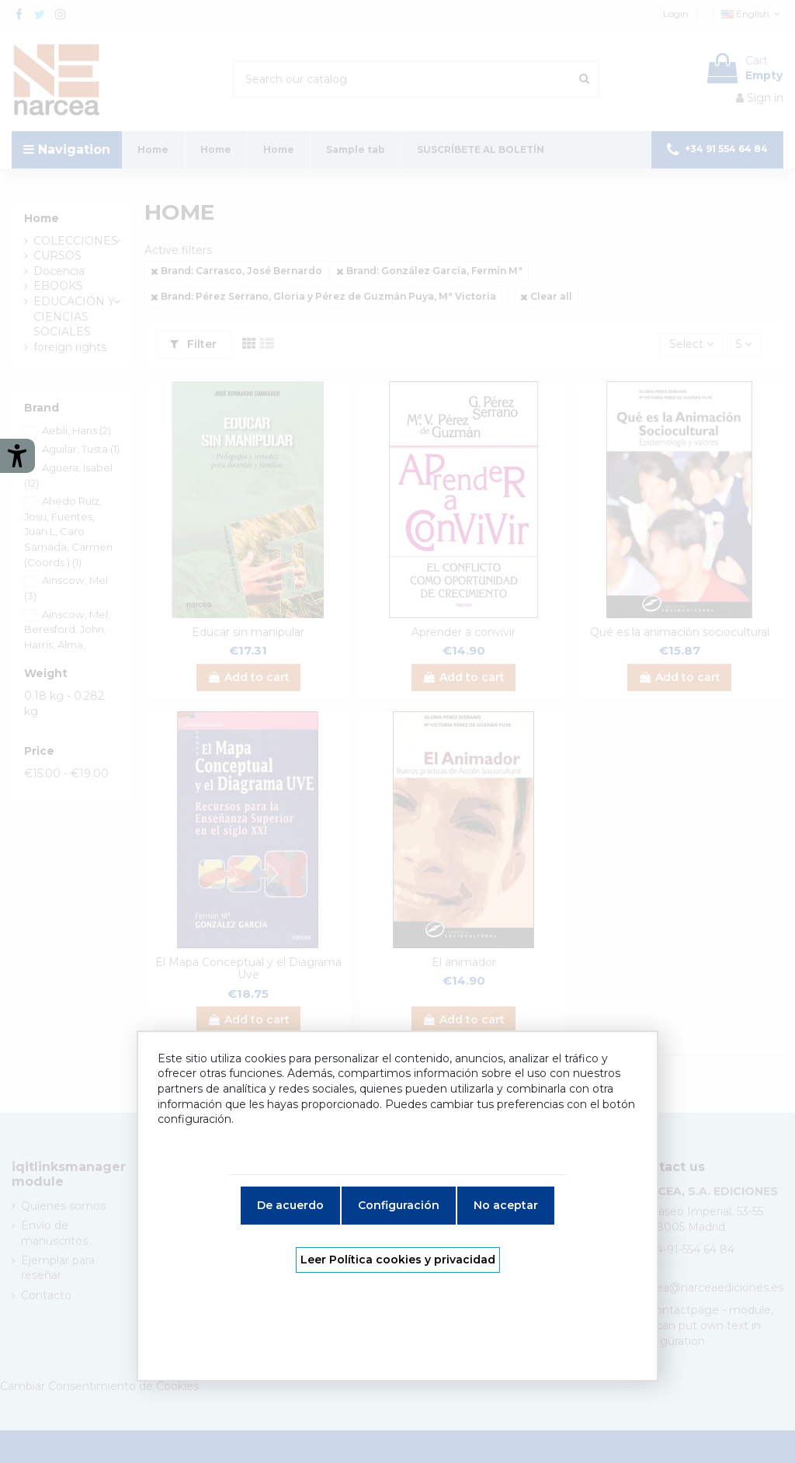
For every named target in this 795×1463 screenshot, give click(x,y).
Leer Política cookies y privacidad (397, 1260)
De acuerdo (290, 1205)
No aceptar (506, 1205)
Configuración (398, 1205)
